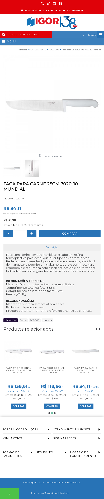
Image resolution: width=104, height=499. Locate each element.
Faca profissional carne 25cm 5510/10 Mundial (18, 370)
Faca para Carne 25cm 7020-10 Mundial (85, 370)
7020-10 (35, 320)
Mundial (47, 320)
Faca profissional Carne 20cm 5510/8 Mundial (52, 370)
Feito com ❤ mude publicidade (50, 492)
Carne (23, 320)
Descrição (52, 247)
